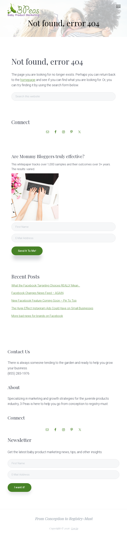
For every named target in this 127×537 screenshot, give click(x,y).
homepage (27, 80)
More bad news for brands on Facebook (37, 316)
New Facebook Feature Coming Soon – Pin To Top (44, 300)
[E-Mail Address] (63, 238)
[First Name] (63, 226)
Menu (118, 6)
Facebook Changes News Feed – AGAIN (37, 293)
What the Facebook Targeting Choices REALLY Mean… (45, 285)
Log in (74, 528)
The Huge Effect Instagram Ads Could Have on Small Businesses (52, 308)
